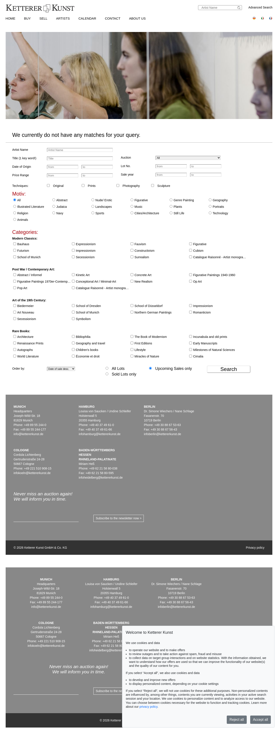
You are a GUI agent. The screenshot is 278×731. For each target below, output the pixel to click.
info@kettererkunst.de (28, 434)
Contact (112, 18)
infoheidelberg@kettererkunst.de (101, 477)
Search (228, 369)
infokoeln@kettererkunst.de (32, 473)
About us (137, 18)
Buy (27, 18)
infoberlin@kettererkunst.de (162, 434)
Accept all (260, 719)
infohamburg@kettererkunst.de (99, 434)
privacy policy (148, 706)
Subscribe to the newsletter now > (119, 518)
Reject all (237, 719)
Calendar (87, 18)
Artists (63, 18)
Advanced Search (260, 7)
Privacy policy (255, 547)
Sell (43, 18)
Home (10, 18)
